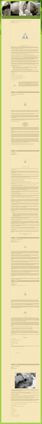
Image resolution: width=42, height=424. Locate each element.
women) (29, 193)
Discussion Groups (16, 18)
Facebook (7, 18)
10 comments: (13, 364)
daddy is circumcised (16, 199)
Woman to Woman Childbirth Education (19, 285)
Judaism (19, 206)
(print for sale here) (28, 45)
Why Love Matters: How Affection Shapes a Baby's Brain (16, 76)
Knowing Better (13, 152)
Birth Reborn (12, 413)
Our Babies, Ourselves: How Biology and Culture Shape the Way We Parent (18, 77)
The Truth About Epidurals (15, 366)
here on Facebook (24, 285)
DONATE (30, 18)
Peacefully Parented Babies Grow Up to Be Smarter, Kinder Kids (21, 20)
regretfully (16, 171)
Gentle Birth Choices (13, 412)
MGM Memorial (3, 18)
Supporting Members (11, 18)
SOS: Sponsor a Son (26, 18)
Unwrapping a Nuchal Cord (13, 343)
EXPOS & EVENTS (21, 18)
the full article (14, 212)
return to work (12, 137)
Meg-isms (16, 154)
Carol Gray (12, 402)
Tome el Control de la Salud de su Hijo (16, 241)
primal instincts (26, 225)
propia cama (12, 271)
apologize (15, 219)
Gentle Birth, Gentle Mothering (14, 411)
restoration (18, 201)
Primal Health (12, 407)
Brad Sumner (25, 45)
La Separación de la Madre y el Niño (17, 239)
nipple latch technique (22, 116)
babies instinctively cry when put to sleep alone (19, 57)
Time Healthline (18, 22)
